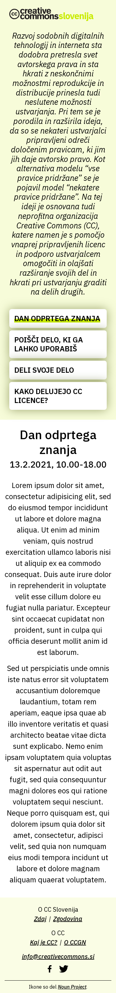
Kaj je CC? (43, 942)
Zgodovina (67, 918)
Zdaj (40, 918)
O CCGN (75, 942)
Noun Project (72, 987)
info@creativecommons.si (58, 956)
